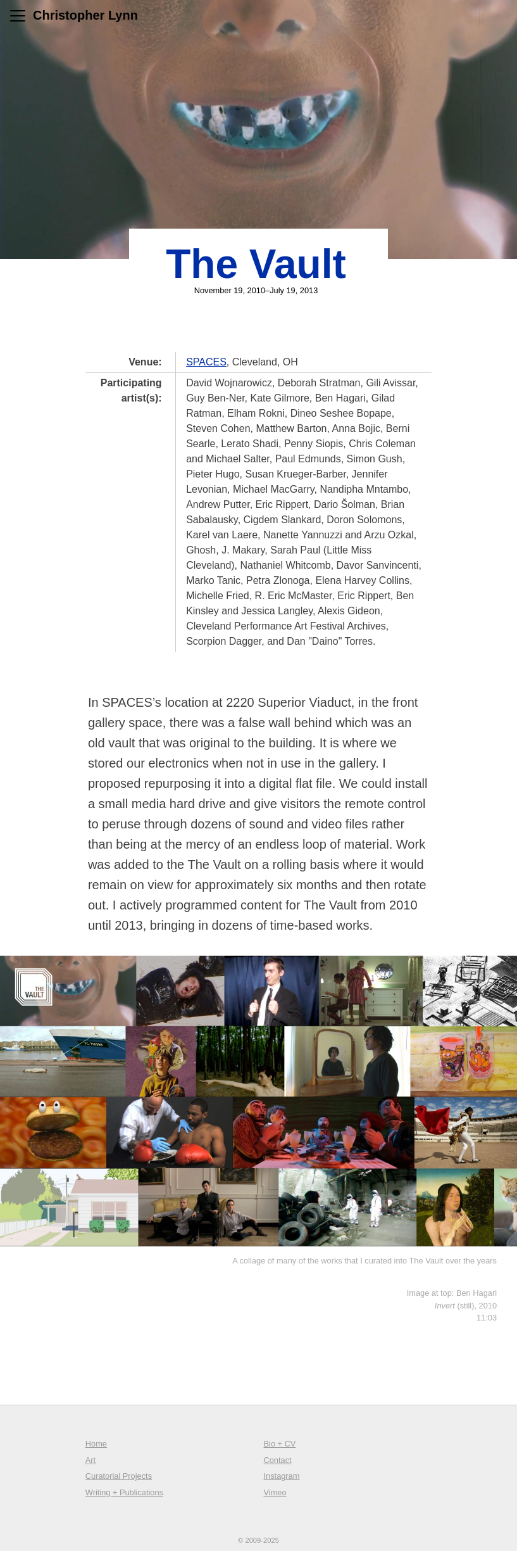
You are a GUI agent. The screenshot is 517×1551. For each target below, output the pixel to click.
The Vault (256, 264)
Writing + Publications (124, 1492)
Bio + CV (280, 1443)
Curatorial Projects (118, 1476)
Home (96, 1443)
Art (90, 1460)
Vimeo (275, 1492)
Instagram (282, 1476)
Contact (278, 1460)
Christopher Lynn (85, 15)
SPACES (206, 362)
